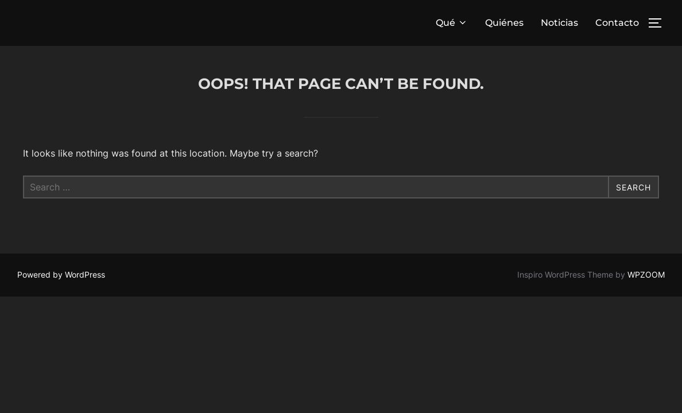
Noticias (559, 22)
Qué (452, 22)
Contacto (617, 22)
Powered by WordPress (61, 274)
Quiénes (504, 22)
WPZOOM (646, 274)
